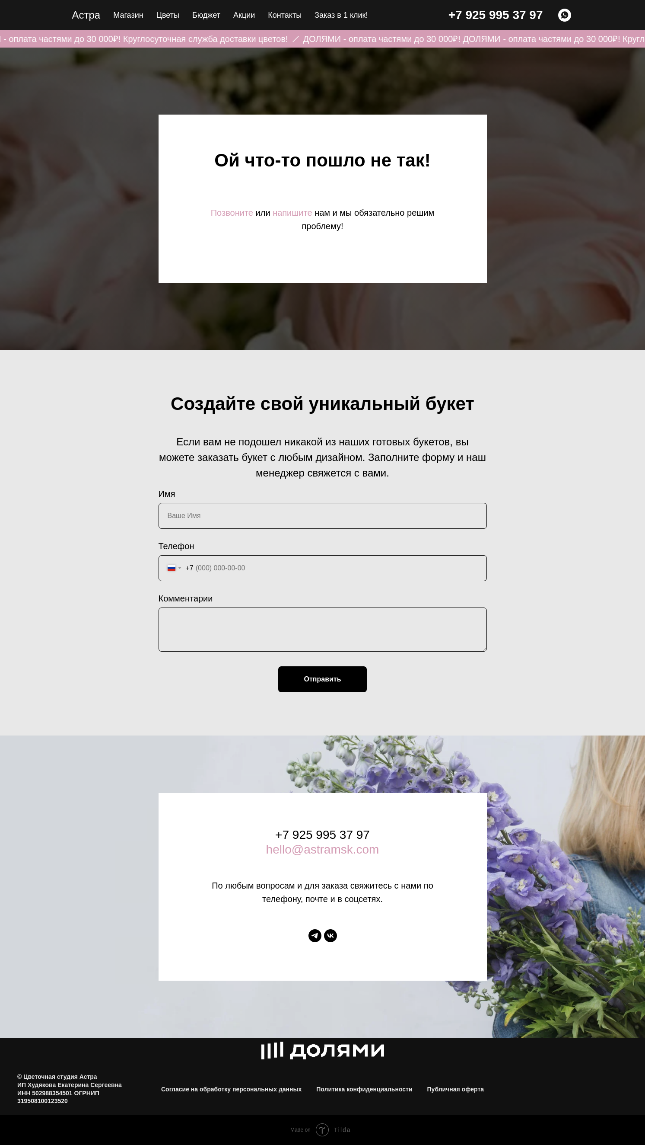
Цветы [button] (167, 15)
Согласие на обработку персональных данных (231, 1089)
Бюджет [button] (206, 15)
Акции (244, 15)
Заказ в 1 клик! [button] (341, 15)
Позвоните (232, 212)
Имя (167, 494)
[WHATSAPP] (564, 15)
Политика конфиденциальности (364, 1089)
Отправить (322, 679)
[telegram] (314, 935)
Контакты (285, 15)
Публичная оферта (455, 1089)
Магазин (128, 15)
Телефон (176, 546)
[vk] (330, 935)
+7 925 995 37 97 (495, 15)
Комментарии (186, 598)
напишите (292, 212)
